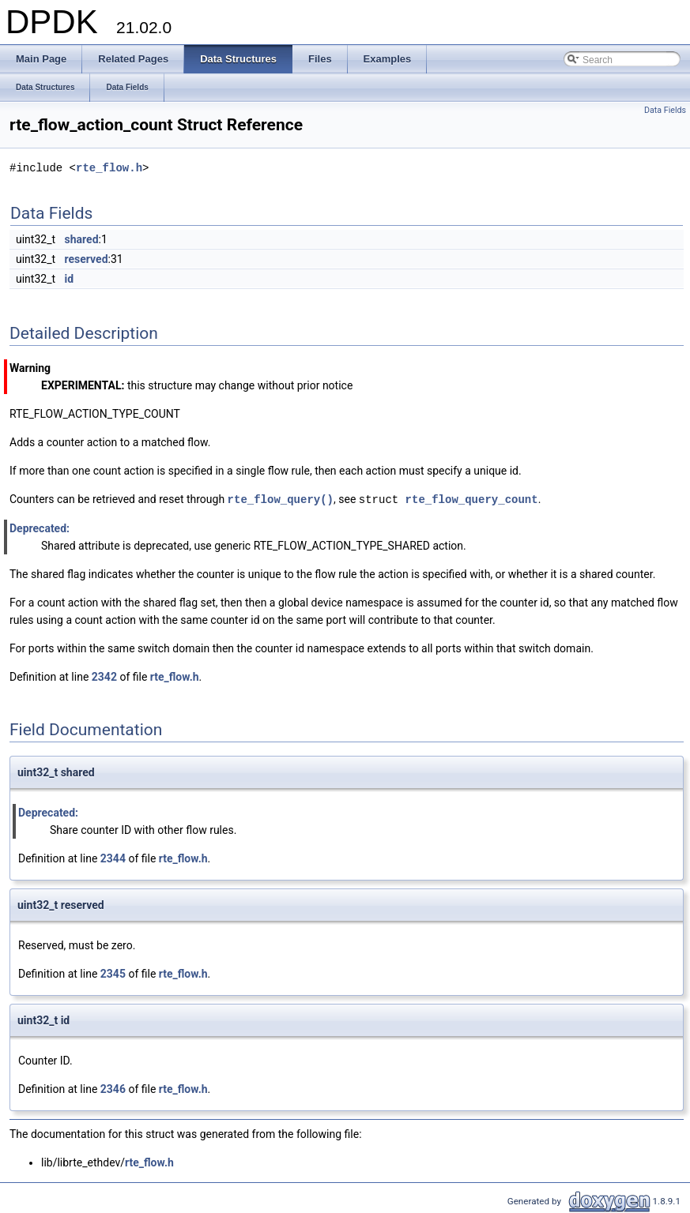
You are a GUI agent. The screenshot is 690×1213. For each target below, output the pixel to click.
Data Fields (665, 110)
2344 (113, 857)
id (69, 278)
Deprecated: (39, 527)
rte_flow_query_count (471, 498)
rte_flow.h (109, 167)
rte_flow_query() (281, 498)
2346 (113, 1088)
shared (82, 239)
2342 (104, 676)
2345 (113, 973)
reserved (86, 259)
